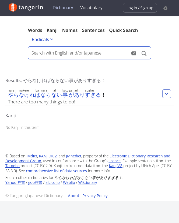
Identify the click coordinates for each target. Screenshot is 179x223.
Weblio (69, 182)
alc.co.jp (52, 182)
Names (70, 30)
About (73, 195)
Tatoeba (12, 165)
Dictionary (63, 8)
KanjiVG (115, 165)
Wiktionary (87, 182)
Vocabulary (91, 8)
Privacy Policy (95, 195)
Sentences (93, 30)
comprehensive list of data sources (56, 170)
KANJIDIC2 (48, 155)
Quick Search (123, 30)
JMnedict (73, 155)
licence (114, 160)
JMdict (31, 155)
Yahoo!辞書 (15, 182)
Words (35, 30)
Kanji (52, 30)
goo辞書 (35, 182)
